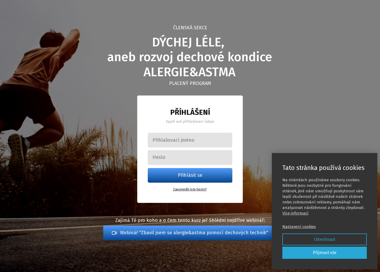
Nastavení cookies (299, 226)
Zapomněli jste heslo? (190, 189)
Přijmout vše (324, 252)
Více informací (295, 213)
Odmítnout (324, 239)
